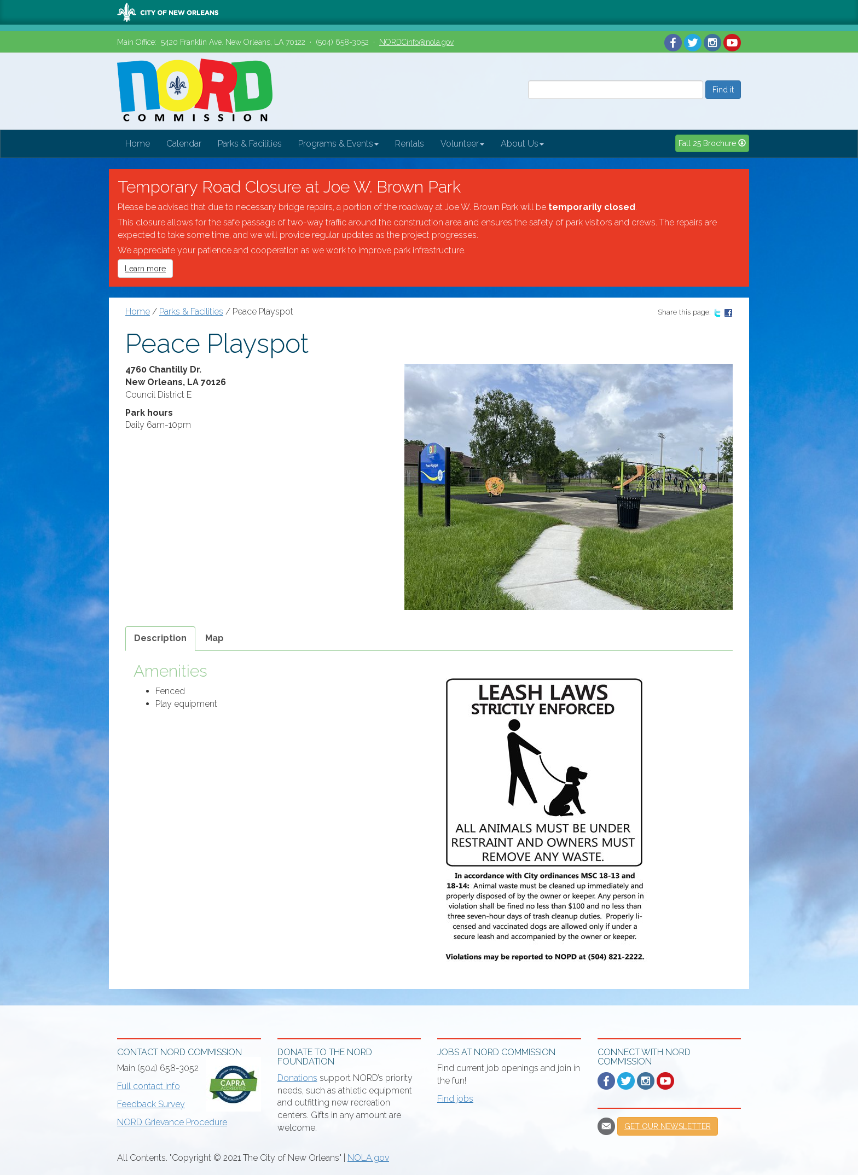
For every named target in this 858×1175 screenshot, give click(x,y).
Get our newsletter (667, 1126)
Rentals (409, 143)
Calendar (183, 143)
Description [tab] (160, 638)
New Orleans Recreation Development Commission (195, 91)
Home (137, 143)
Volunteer (462, 143)
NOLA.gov (368, 1158)
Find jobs (455, 1098)
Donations (297, 1078)
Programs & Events (338, 143)
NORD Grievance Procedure (172, 1122)
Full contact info (148, 1086)
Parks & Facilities (250, 143)
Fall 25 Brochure (712, 143)
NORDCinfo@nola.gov (416, 42)
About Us (522, 143)
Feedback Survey (151, 1104)
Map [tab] (214, 638)
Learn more (145, 268)
